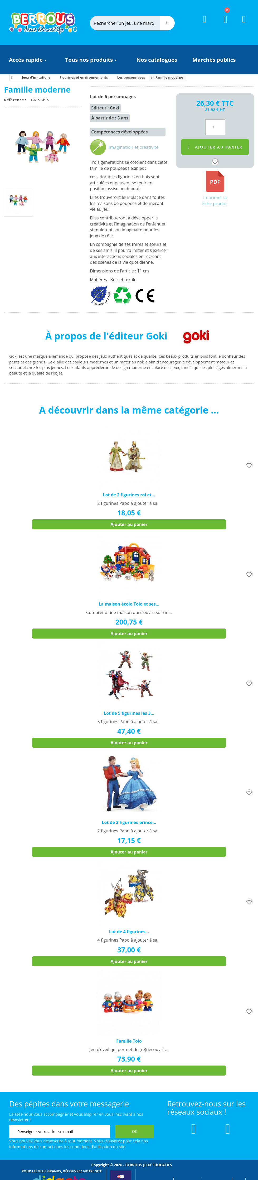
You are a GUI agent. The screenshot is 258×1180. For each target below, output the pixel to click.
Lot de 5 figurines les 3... (129, 713)
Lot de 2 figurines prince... (129, 822)
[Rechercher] (130, 23)
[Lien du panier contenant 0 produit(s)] (222, 24)
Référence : (16, 99)
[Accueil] (11, 77)
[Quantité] (215, 127)
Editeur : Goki (105, 108)
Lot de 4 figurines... (129, 931)
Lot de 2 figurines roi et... (129, 495)
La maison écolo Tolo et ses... (129, 604)
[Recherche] (167, 23)
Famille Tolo (129, 1041)
